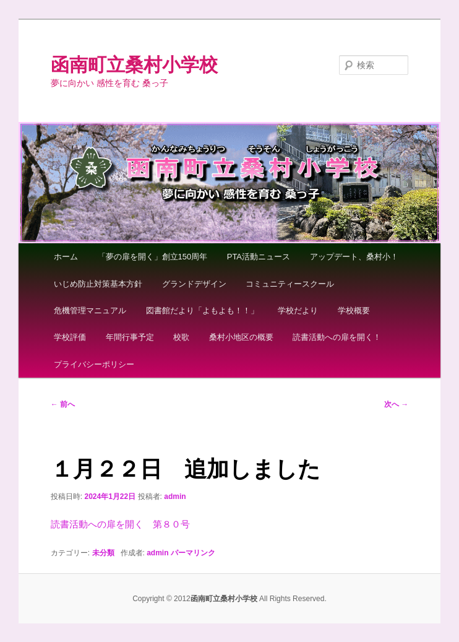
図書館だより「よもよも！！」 (202, 310)
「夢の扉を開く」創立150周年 (153, 256)
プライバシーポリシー (94, 364)
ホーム (66, 256)
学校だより (298, 310)
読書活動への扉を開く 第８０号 (120, 524)
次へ (396, 404)
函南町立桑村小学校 (134, 64)
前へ (63, 404)
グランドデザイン (194, 283)
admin (175, 496)
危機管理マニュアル (90, 310)
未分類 (103, 553)
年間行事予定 (130, 337)
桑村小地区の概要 (241, 337)
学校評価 (70, 337)
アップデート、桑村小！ (354, 256)
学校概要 (354, 310)
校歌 (181, 337)
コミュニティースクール (290, 283)
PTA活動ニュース (258, 256)
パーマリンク (193, 553)
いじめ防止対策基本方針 (98, 283)
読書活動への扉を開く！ (337, 337)
